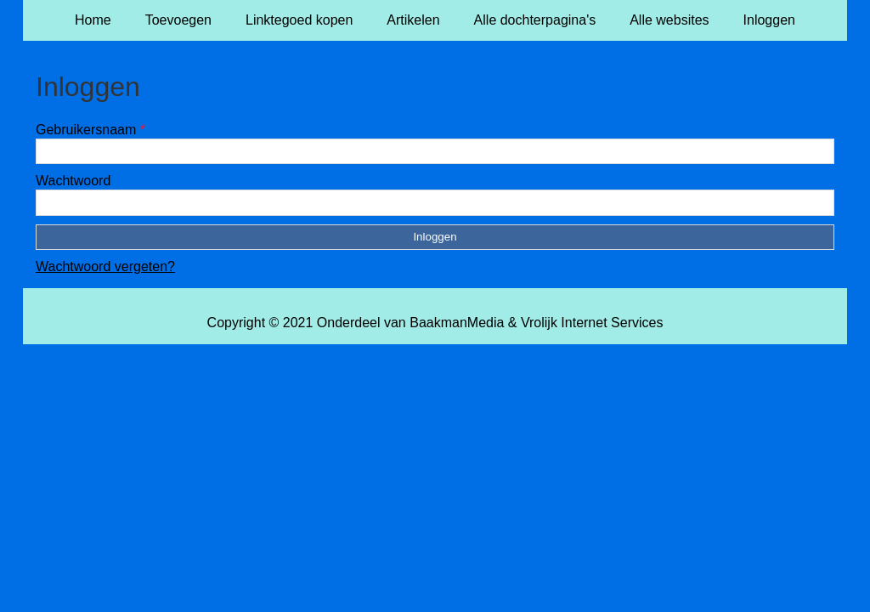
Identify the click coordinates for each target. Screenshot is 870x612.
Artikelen (413, 20)
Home (93, 20)
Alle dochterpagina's (535, 20)
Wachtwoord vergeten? (105, 266)
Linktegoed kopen (299, 20)
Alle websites (669, 20)
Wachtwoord (73, 180)
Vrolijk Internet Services (592, 322)
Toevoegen (178, 20)
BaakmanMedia (457, 322)
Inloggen (769, 20)
